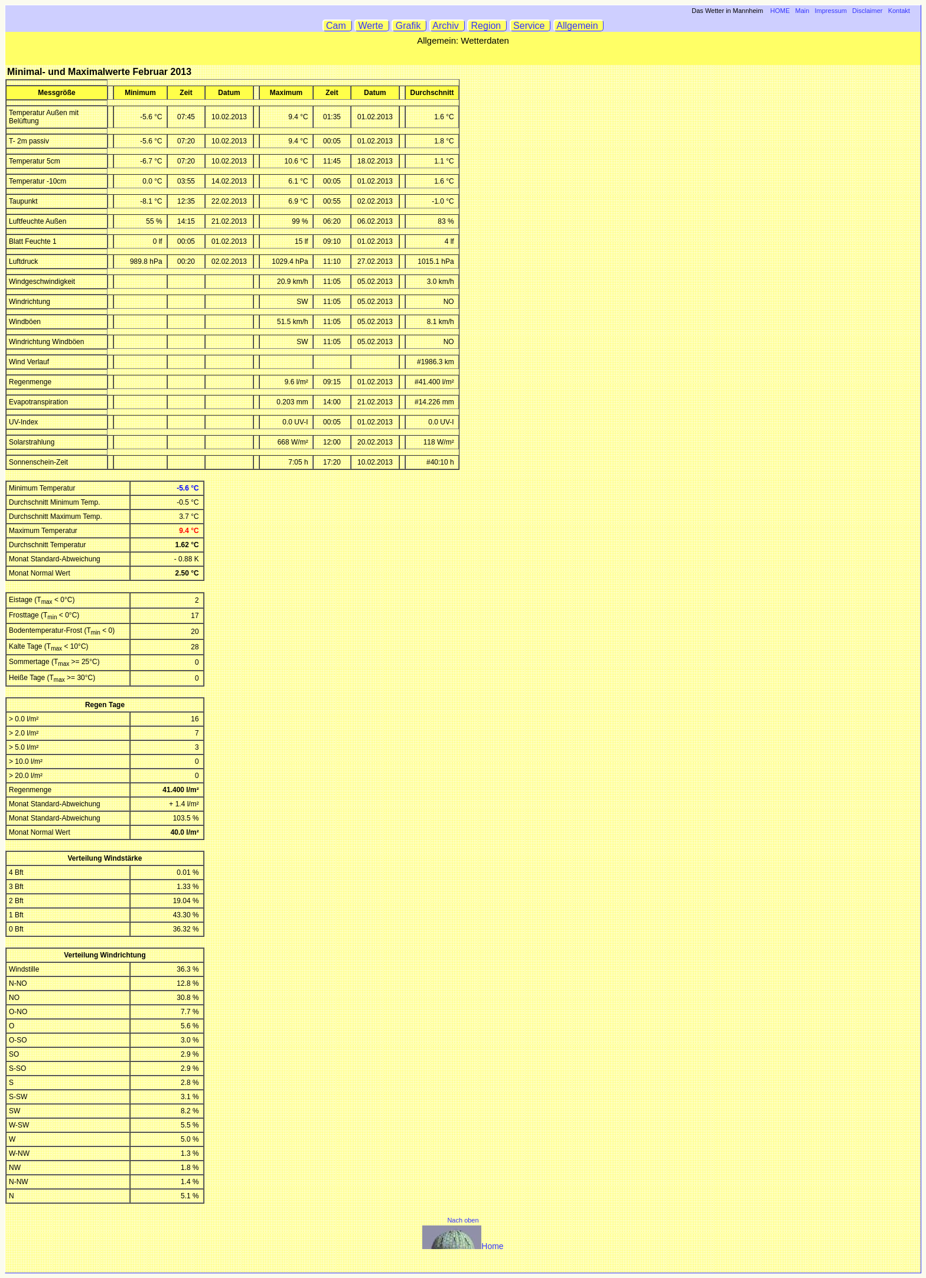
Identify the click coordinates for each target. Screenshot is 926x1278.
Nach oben (462, 1220)
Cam (337, 26)
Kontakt (899, 10)
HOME (780, 10)
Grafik (409, 26)
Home (462, 1246)
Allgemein (579, 26)
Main (802, 10)
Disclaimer (867, 10)
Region (487, 26)
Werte (372, 26)
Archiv (447, 26)
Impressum (831, 10)
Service (530, 26)
